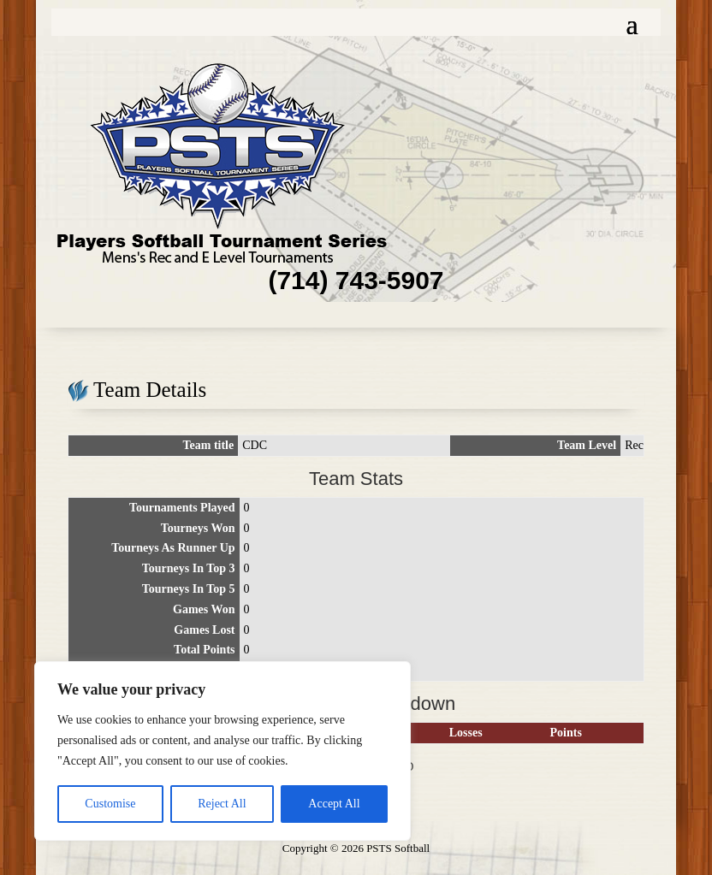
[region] (222, 751)
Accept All (333, 803)
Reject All (222, 803)
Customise (110, 803)
